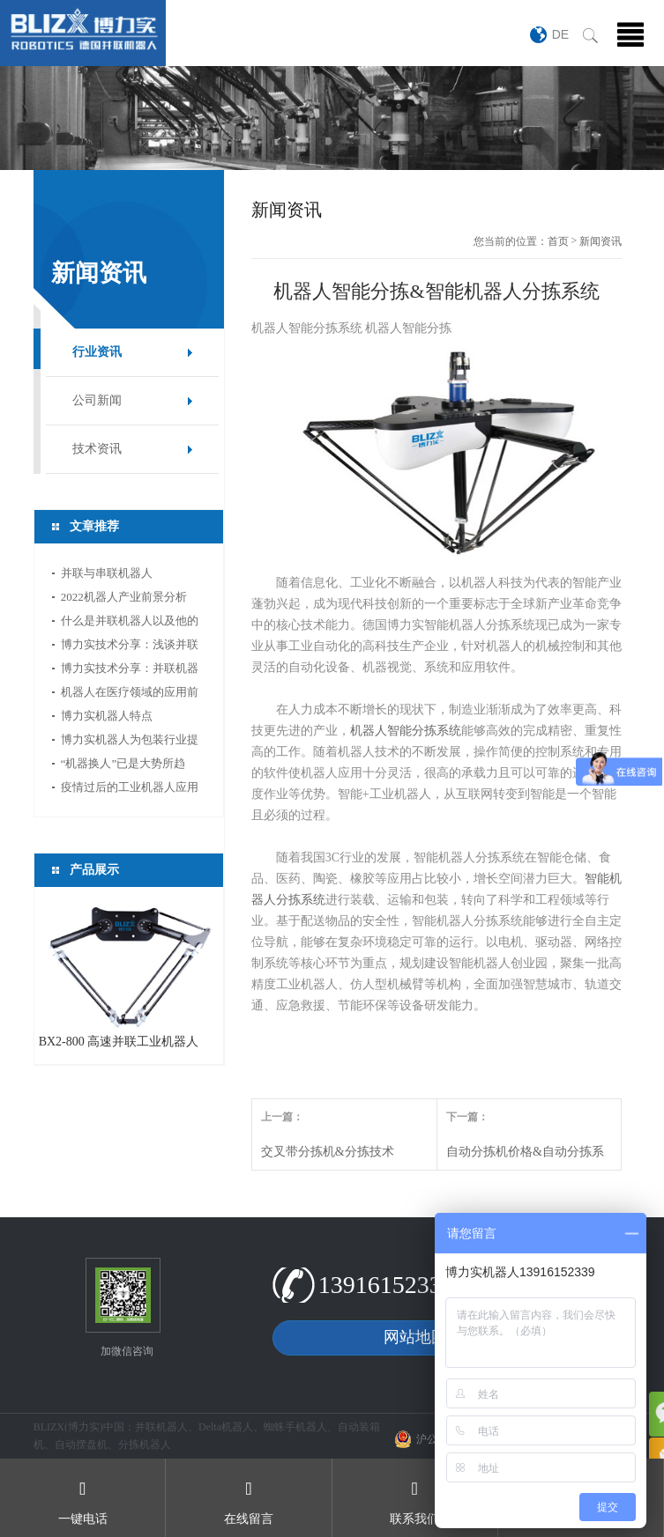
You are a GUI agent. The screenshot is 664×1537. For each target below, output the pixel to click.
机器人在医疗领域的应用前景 (129, 694)
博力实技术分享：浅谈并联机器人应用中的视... (129, 647)
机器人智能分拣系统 (405, 730)
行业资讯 (97, 351)
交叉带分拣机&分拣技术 (327, 1151)
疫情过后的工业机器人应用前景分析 (129, 789)
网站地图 (415, 1337)
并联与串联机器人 (107, 573)
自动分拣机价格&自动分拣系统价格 (525, 1157)
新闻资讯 (600, 241)
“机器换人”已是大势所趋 (123, 763)
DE (560, 34)
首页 (558, 241)
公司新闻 (97, 400)
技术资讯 (97, 448)
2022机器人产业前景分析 (124, 596)
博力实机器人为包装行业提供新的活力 (129, 742)
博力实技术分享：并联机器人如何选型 (129, 670)
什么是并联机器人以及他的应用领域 (129, 623)
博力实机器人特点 (107, 715)
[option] (332, 118)
